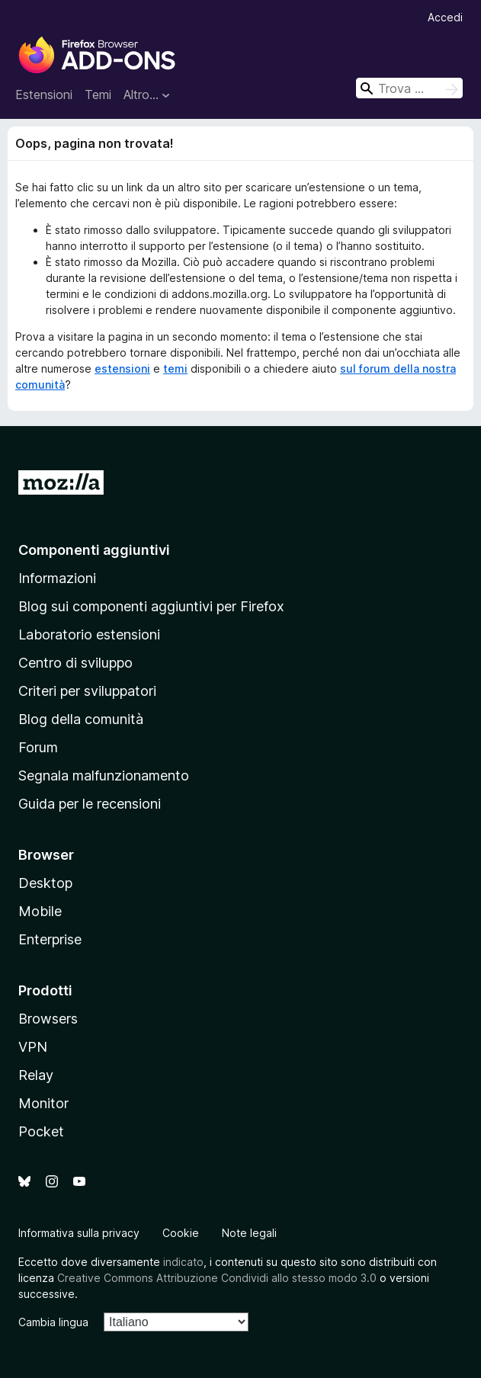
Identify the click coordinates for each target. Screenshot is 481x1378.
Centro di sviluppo (75, 663)
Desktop (45, 883)
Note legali (249, 1232)
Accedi (445, 17)
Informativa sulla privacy (78, 1232)
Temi (98, 94)
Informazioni (57, 578)
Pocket (41, 1131)
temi (175, 368)
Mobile (40, 911)
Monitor (43, 1103)
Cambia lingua (53, 1322)
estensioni (122, 368)
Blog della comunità (80, 719)
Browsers (48, 1019)
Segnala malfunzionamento (103, 776)
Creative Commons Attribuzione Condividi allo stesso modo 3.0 (217, 1277)
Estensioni (43, 94)
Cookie (180, 1232)
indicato (183, 1261)
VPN (32, 1047)
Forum (38, 747)
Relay (35, 1075)
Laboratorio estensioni (89, 635)
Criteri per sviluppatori (87, 691)
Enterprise (50, 939)
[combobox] (409, 88)
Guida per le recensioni (89, 804)
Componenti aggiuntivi (94, 550)
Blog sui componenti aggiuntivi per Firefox (151, 606)
